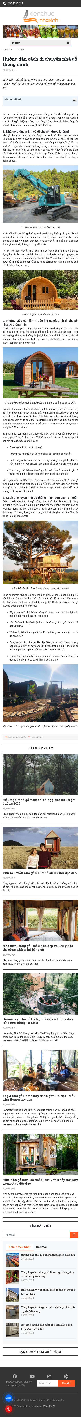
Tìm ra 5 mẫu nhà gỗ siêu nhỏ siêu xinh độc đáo (40, 873)
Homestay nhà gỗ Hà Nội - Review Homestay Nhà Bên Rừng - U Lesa (38, 1021)
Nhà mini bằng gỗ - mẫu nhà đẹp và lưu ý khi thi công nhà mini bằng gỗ (38, 948)
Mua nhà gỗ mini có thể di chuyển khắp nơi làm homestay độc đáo (40, 1182)
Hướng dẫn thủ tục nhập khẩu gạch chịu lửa (48, 1254)
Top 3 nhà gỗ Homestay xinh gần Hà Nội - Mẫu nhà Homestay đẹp (39, 1098)
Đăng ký (66, 1383)
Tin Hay (20, 49)
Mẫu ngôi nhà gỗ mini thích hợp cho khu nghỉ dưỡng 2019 (39, 802)
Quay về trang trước (15, 737)
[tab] (19, 1247)
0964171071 (13, 3)
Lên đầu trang (35, 737)
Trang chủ (7, 49)
